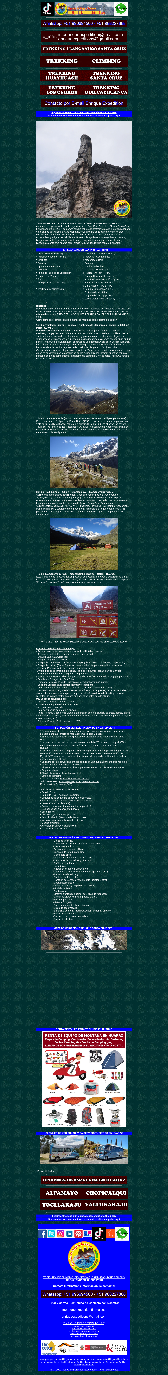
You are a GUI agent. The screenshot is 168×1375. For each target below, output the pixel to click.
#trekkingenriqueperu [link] (84, 1364)
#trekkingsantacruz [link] (68, 1359)
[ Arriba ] (51, 1171)
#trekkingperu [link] (83, 1359)
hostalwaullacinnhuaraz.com (84, 1336)
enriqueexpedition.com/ (84, 1326)
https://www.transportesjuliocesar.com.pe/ (79, 781)
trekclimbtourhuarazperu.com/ (84, 1333)
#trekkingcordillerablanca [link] (116, 1359)
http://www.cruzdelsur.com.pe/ (74, 778)
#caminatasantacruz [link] (50, 1362)
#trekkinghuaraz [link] (68, 1362)
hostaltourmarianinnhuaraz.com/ (84, 1331)
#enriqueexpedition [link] (49, 1359)
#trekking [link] (122, 1362)
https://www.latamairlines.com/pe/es (66, 773)
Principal (41, 1171)
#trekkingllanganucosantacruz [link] (91, 1362)
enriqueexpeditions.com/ (84, 1328)
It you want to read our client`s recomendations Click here (83, 112)
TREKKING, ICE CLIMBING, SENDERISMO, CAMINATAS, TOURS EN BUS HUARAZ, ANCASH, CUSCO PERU (84, 1278)
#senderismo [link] (112, 1362)
